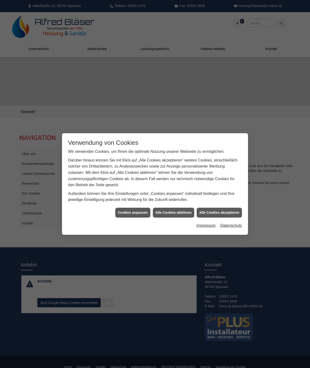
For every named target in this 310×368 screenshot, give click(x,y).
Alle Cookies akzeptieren (219, 207)
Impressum (206, 220)
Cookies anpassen (133, 207)
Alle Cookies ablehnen (173, 207)
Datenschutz (231, 220)
